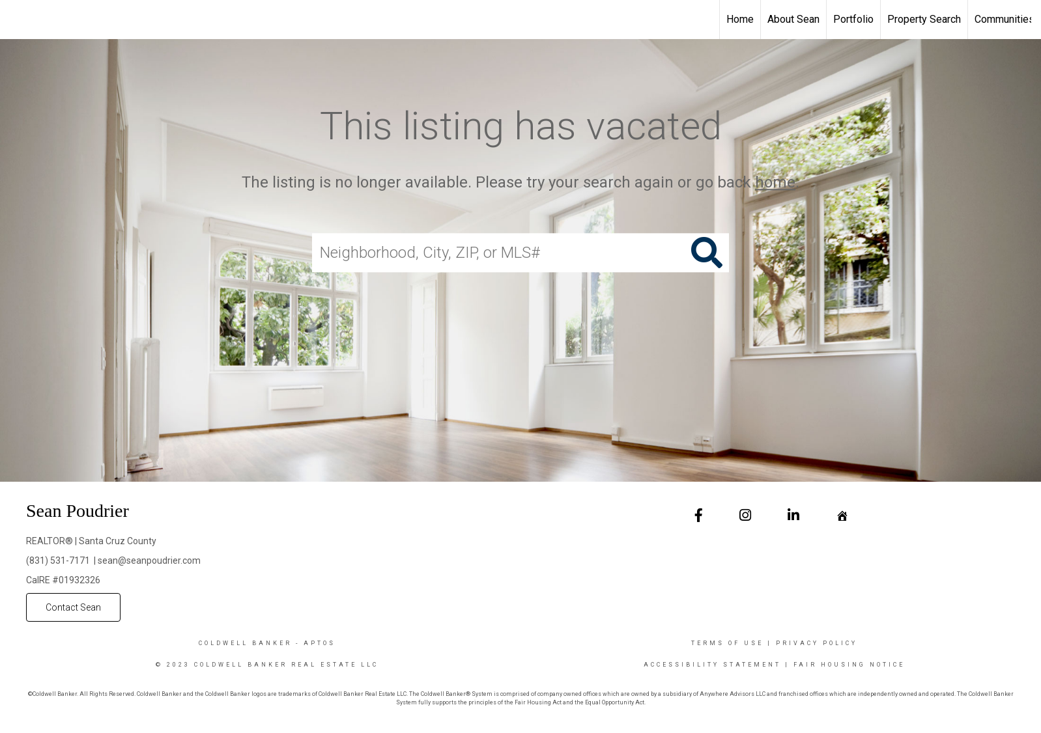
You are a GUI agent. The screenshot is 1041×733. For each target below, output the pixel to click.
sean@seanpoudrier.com (149, 560)
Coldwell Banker (245, 643)
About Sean (793, 19)
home (775, 182)
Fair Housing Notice (849, 664)
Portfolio (853, 19)
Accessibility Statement (712, 664)
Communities (1004, 19)
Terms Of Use (727, 643)
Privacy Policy (816, 643)
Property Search (924, 19)
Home (740, 19)
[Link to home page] (16, 19)
